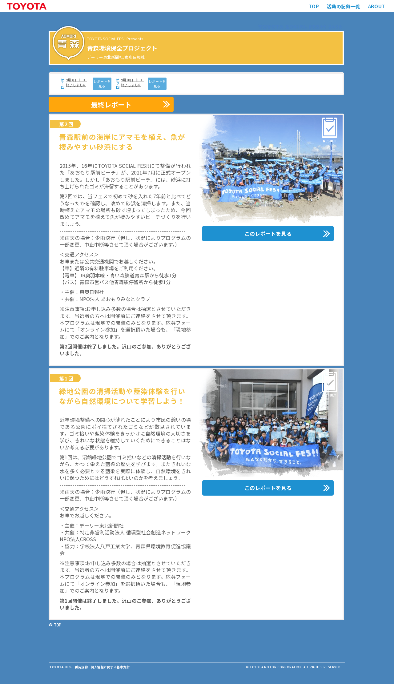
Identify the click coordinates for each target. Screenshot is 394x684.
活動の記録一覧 (343, 6)
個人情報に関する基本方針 (110, 667)
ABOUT (376, 6)
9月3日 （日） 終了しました (76, 82)
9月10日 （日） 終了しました (132, 82)
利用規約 (81, 667)
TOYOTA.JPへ (60, 667)
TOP (314, 6)
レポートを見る (102, 83)
